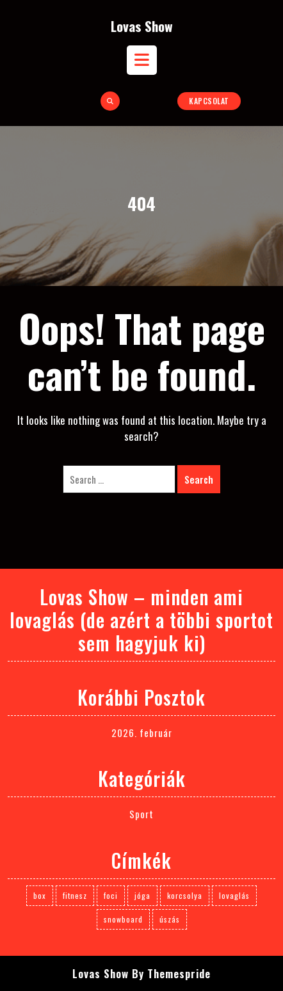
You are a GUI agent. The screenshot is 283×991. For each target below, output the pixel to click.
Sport (141, 814)
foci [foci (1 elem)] (111, 895)
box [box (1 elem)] (39, 895)
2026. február (141, 732)
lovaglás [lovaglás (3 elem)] (234, 895)
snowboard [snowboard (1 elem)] (123, 919)
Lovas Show (142, 26)
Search (198, 479)
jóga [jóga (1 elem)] (142, 895)
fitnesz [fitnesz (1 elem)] (75, 895)
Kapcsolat (209, 100)
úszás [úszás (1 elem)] (169, 919)
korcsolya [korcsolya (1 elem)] (184, 895)
